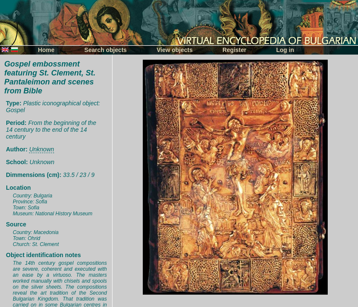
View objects (174, 49)
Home (46, 49)
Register (234, 49)
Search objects (105, 49)
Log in (285, 49)
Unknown (41, 149)
